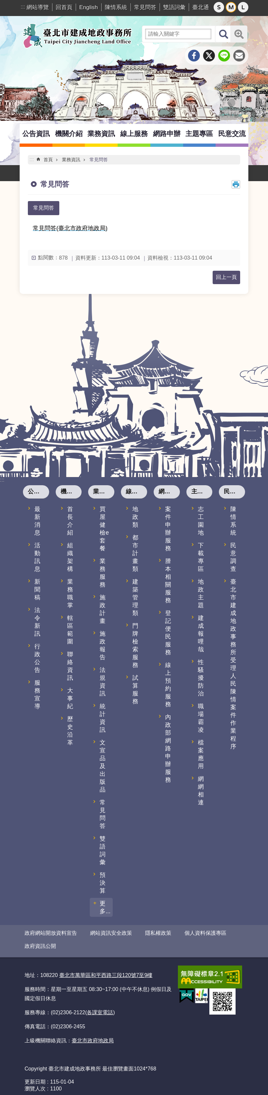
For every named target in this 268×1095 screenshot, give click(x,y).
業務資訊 (101, 133)
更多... (105, 907)
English (88, 7)
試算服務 (135, 690)
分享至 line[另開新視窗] (224, 55)
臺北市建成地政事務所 (77, 35)
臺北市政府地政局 (93, 1035)
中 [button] (231, 7)
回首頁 (64, 7)
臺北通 (200, 7)
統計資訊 (102, 718)
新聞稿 (37, 589)
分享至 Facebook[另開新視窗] (194, 55)
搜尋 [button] (223, 34)
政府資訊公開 (40, 943)
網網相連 (201, 791)
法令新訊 (37, 622)
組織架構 (70, 557)
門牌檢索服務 (135, 645)
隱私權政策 (158, 933)
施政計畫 (102, 609)
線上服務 (134, 133)
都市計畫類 (135, 553)
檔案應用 (201, 754)
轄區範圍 (70, 630)
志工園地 (201, 521)
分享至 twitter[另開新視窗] (209, 55)
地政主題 (201, 593)
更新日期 (35, 1076)
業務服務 (102, 573)
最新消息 (37, 521)
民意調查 (233, 557)
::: (23, 6)
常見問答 (145, 7)
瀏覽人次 (35, 1083)
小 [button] (219, 7)
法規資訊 (102, 682)
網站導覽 (38, 7)
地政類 (135, 517)
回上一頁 (226, 277)
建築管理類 (135, 597)
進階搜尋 (238, 34)
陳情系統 (116, 7)
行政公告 (37, 658)
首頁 (48, 159)
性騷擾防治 (201, 678)
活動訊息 (37, 557)
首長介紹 (70, 521)
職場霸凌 (201, 718)
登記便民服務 (168, 633)
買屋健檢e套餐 (104, 529)
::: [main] (31, 159)
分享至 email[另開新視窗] (239, 55)
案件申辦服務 (168, 529)
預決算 (102, 883)
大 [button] (243, 7)
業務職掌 (70, 593)
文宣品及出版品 (102, 766)
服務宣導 (37, 694)
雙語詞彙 (174, 7)
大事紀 (70, 698)
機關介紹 (69, 133)
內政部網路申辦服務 (168, 748)
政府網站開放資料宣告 (51, 933)
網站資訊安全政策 (111, 933)
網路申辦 (167, 133)
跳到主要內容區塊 (3, 3)
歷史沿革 (70, 731)
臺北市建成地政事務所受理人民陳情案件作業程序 (233, 664)
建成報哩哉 (201, 634)
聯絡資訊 (70, 666)
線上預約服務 (168, 685)
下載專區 (201, 557)
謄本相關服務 (168, 581)
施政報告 (102, 645)
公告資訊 (36, 133)
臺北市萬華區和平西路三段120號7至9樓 (106, 969)
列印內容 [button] (236, 184)
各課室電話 (100, 1007)
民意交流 (232, 133)
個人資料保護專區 (205, 933)
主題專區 (199, 133)
